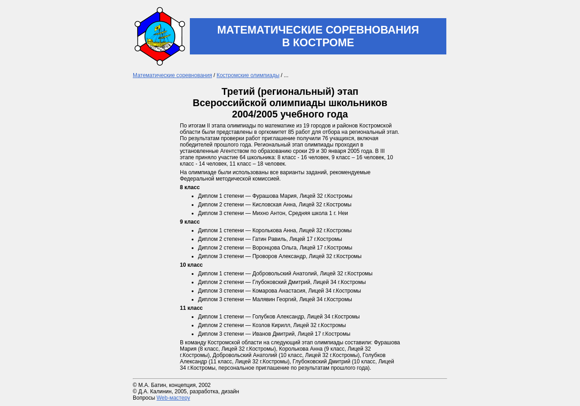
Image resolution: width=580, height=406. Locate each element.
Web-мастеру (173, 398)
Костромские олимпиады (248, 75)
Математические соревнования (172, 75)
